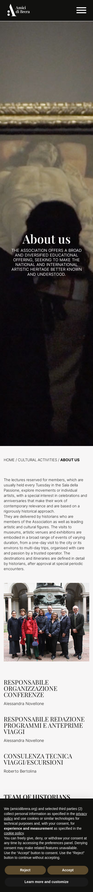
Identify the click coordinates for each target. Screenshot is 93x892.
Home (9, 459)
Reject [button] (25, 870)
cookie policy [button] (14, 833)
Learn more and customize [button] (46, 882)
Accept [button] (68, 870)
